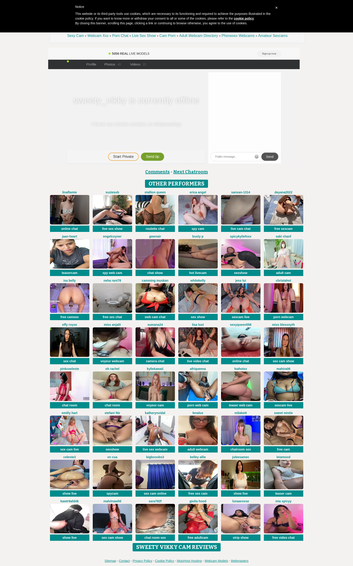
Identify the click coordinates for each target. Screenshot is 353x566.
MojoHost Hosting (189, 561)
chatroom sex (240, 449)
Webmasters (239, 561)
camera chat (155, 361)
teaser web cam (240, 405)
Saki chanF (283, 236)
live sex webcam (155, 449)
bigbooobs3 (155, 457)
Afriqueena (198, 369)
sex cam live (69, 449)
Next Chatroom (190, 171)
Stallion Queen (155, 192)
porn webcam (283, 317)
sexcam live (241, 317)
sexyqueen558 (240, 324)
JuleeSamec (240, 457)
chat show (155, 273)
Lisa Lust (198, 324)
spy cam (198, 229)
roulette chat (155, 229)
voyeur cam (155, 405)
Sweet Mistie (283, 413)
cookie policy (244, 18)
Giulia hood (198, 501)
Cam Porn (167, 36)
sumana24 (155, 324)
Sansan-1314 (240, 192)
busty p (198, 236)
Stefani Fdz (112, 413)
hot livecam (197, 273)
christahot (283, 280)
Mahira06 (283, 369)
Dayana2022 (283, 192)
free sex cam (198, 493)
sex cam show (283, 361)
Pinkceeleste (69, 369)
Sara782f (155, 501)
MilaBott (241, 413)
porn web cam (197, 405)
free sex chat (112, 317)
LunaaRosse (240, 501)
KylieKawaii (155, 369)
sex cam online (155, 493)
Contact (124, 561)
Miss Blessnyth (283, 324)
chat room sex (155, 537)
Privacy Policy (142, 561)
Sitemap (110, 561)
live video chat (198, 361)
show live (69, 493)
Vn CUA (112, 457)
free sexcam (283, 229)
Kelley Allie (198, 457)
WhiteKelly (198, 280)
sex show (198, 317)
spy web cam (112, 273)
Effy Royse (69, 324)
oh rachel (112, 369)
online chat (69, 229)
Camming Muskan (155, 280)
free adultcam (198, 537)
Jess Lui (240, 280)
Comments (157, 171)
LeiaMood (283, 457)
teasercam (69, 273)
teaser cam (283, 493)
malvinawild (112, 501)
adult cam (283, 273)
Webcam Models (216, 561)
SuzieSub (112, 192)
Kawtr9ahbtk (69, 501)
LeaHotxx (240, 369)
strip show (241, 537)
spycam (112, 493)
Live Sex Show (144, 36)
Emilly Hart (69, 413)
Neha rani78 (112, 280)
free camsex (70, 317)
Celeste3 (69, 457)
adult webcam (198, 449)
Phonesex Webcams (238, 36)
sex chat (69, 361)
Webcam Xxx (98, 36)
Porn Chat (120, 36)
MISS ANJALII (112, 324)
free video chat (283, 537)
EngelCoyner (112, 236)
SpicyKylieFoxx (240, 236)
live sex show (112, 229)
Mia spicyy (283, 501)
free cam (283, 449)
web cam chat (155, 317)
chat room (69, 405)
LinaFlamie (69, 192)
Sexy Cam (75, 36)
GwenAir (155, 236)
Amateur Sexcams (273, 36)
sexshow (240, 273)
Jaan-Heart (69, 236)
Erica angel (198, 192)
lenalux (197, 413)
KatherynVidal (155, 413)
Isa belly (69, 280)
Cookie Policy (164, 561)
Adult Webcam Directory (198, 36)
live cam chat (241, 229)
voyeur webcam (112, 361)
